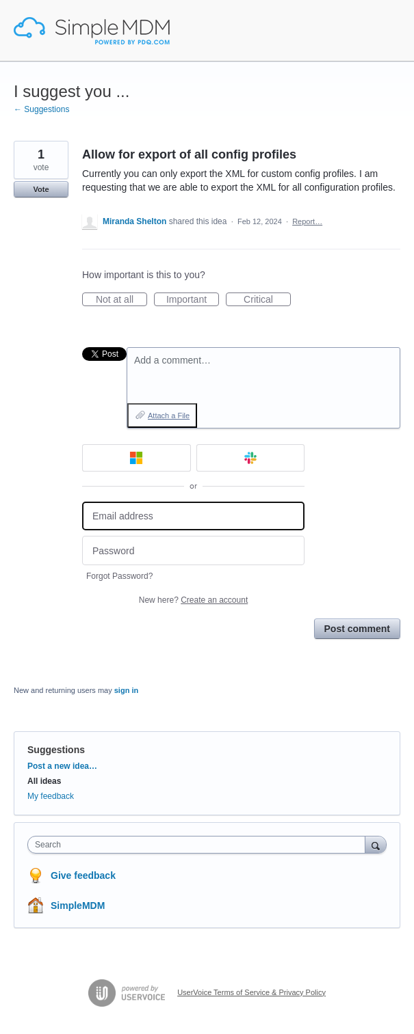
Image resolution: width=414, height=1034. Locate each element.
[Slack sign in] (250, 458)
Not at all (121, 300)
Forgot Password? (119, 576)
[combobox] (199, 844)
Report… (307, 221)
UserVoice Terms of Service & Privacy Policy (251, 992)
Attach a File (169, 415)
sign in (126, 690)
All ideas (44, 781)
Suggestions (56, 749)
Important (192, 300)
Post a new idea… (62, 766)
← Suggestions (41, 109)
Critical (267, 300)
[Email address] (193, 516)
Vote (41, 189)
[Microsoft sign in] (136, 458)
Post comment (357, 628)
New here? (193, 600)
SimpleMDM (78, 905)
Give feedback (83, 875)
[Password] (193, 550)
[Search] (376, 844)
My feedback (50, 796)
